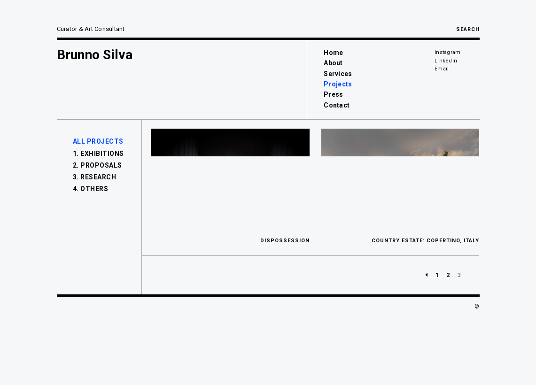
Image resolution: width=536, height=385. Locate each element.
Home (333, 52)
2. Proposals (97, 165)
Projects (338, 84)
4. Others (91, 188)
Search (468, 29)
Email (442, 69)
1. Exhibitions (98, 153)
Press (333, 94)
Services (338, 73)
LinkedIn (446, 61)
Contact (337, 105)
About (333, 63)
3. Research (95, 177)
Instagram (447, 52)
